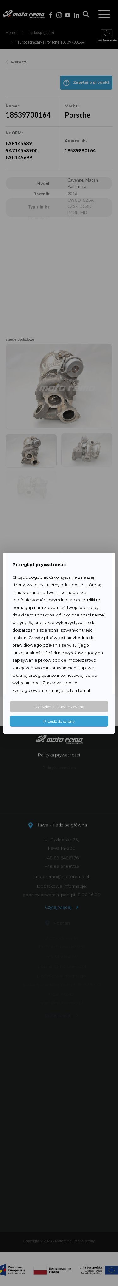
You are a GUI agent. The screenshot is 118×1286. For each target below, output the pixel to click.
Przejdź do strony (59, 721)
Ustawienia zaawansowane (59, 706)
